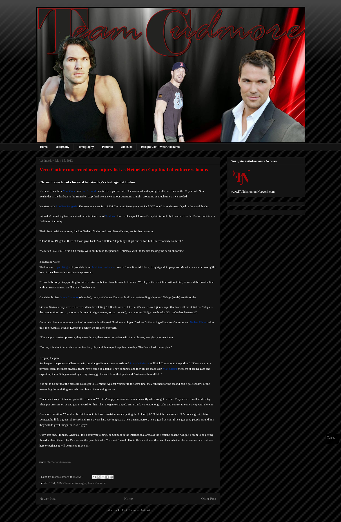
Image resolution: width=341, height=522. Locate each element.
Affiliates (127, 146)
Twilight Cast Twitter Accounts (160, 146)
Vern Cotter (69, 191)
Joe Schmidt (89, 191)
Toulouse (110, 216)
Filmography (86, 146)
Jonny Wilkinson (139, 363)
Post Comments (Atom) (136, 510)
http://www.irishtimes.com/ (59, 462)
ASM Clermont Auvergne (71, 483)
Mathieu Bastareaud (103, 267)
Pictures (107, 146)
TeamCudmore (60, 476)
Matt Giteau (170, 368)
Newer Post (48, 498)
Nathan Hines (198, 322)
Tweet (331, 437)
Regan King (61, 267)
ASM (52, 483)
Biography (62, 146)
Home (44, 146)
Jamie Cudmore (69, 297)
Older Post (208, 498)
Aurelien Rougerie (66, 206)
